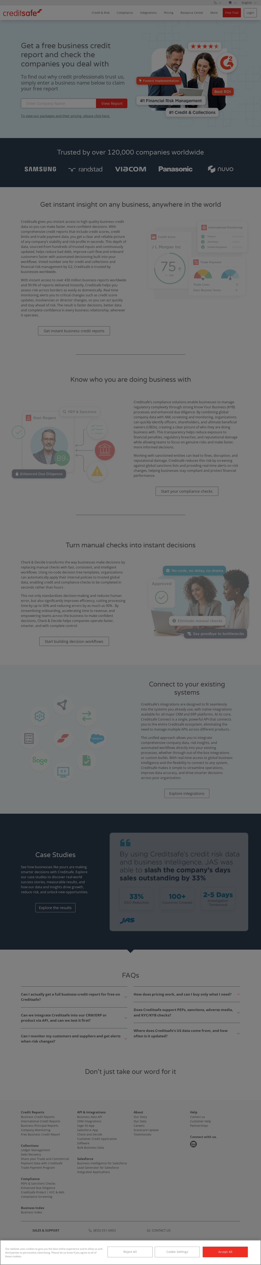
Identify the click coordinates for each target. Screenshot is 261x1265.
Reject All (130, 1252)
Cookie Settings (177, 1252)
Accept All (225, 1252)
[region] (130, 1252)
